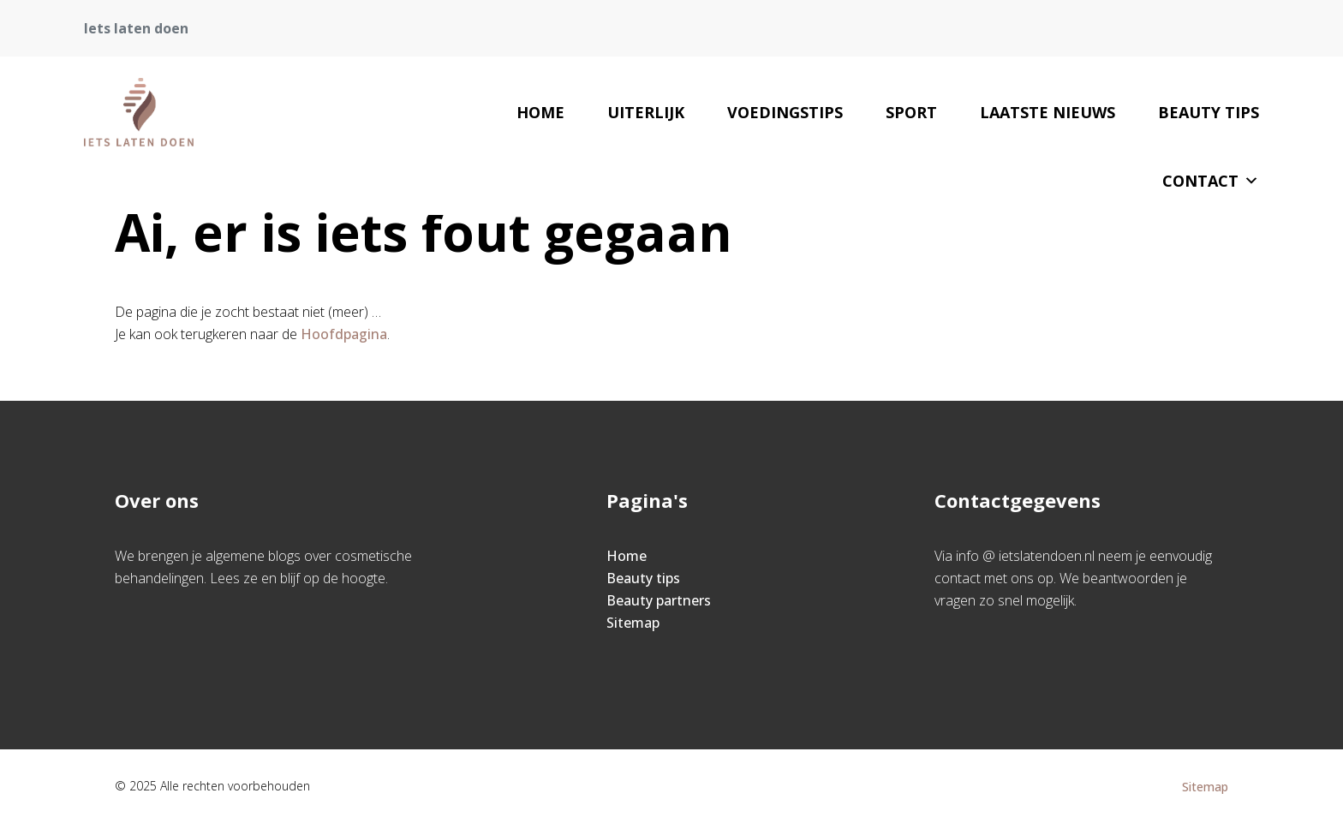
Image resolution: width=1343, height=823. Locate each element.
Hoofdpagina (344, 334)
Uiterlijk (645, 112)
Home (540, 112)
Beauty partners (658, 600)
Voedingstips (785, 112)
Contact (1210, 180)
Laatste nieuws (1047, 112)
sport (911, 112)
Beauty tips (1208, 112)
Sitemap (633, 622)
